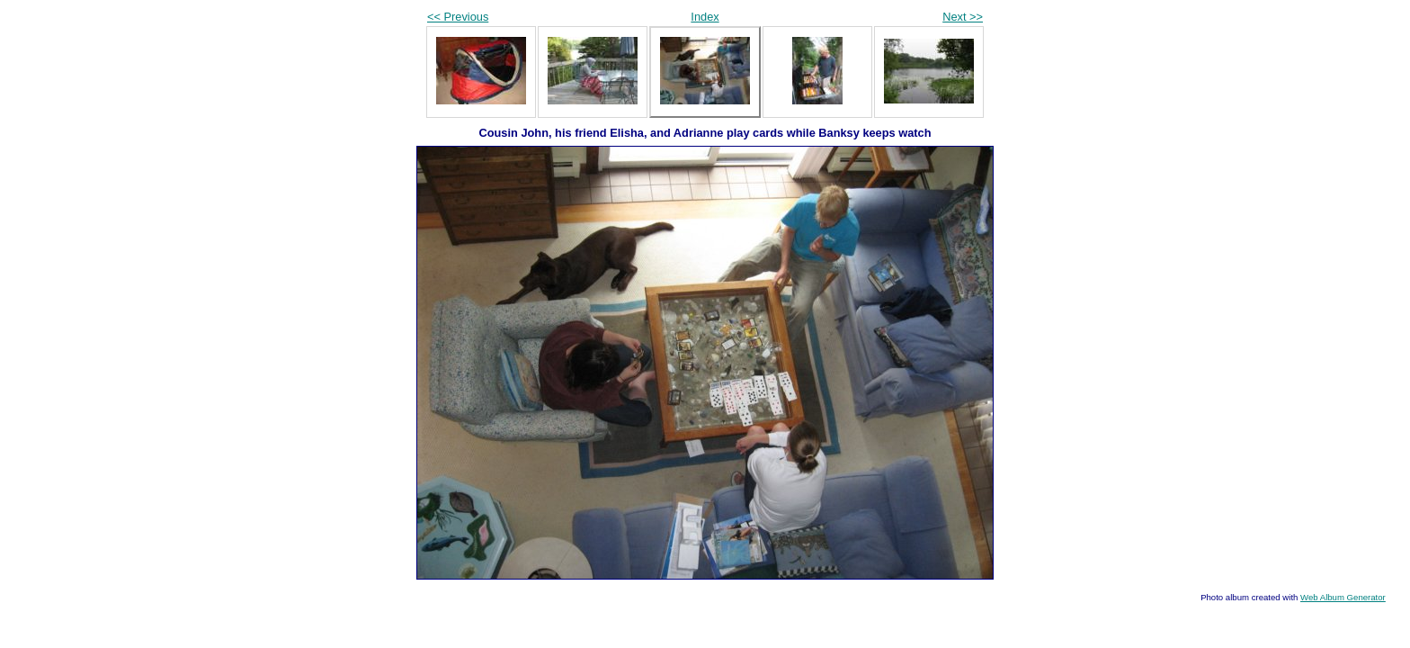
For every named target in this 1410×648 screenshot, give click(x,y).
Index (704, 16)
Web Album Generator (1343, 597)
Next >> (962, 16)
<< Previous (457, 16)
